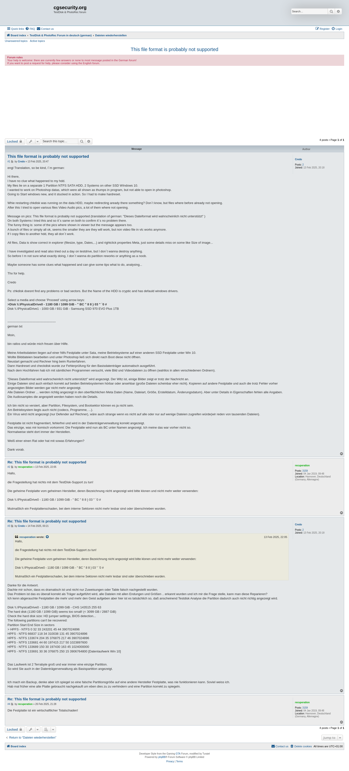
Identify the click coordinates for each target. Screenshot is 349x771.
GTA (178, 753)
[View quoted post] (47, 537)
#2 (9, 467)
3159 (305, 470)
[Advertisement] (174, 102)
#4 (9, 704)
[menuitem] (30, 29)
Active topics (37, 40)
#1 (9, 161)
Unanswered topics (16, 40)
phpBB (162, 757)
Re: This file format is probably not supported (47, 462)
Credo (298, 159)
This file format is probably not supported (174, 49)
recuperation (302, 465)
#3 (9, 526)
